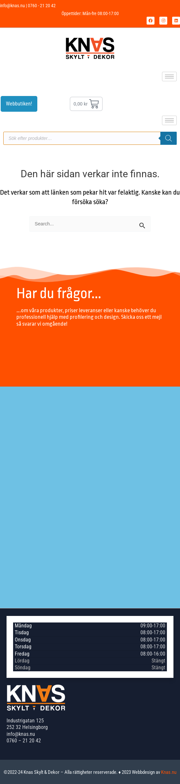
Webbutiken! (19, 104)
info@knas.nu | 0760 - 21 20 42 (28, 5)
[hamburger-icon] (169, 76)
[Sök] (168, 138)
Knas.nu (168, 772)
